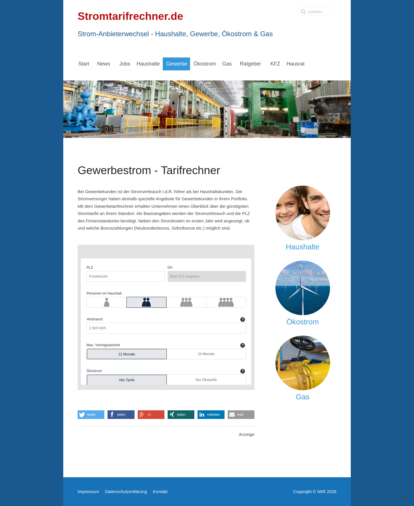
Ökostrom (302, 322)
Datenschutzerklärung (126, 491)
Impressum (88, 491)
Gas (303, 397)
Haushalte (302, 247)
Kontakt (160, 491)
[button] (91, 414)
